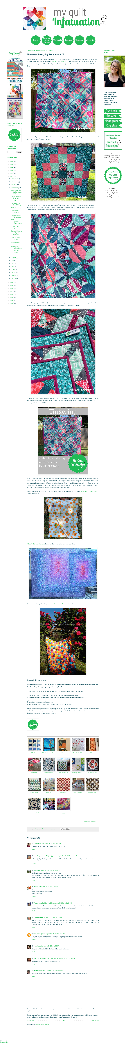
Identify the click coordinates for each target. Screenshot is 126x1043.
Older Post (95, 1020)
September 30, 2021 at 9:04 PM (66, 958)
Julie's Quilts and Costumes (36, 544)
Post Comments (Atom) (42, 1024)
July (12, 260)
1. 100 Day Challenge (34, 752)
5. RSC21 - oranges (92, 752)
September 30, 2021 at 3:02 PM (53, 917)
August (13, 257)
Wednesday (64, 61)
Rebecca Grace (38, 917)
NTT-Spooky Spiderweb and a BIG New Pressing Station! (16, 250)
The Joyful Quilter (39, 934)
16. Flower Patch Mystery (34, 812)
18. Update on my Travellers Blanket (63, 812)
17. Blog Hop (48, 812)
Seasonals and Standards (15, 243)
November (14, 182)
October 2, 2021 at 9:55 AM (54, 970)
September (14, 188)
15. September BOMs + (92, 792)
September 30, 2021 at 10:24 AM (50, 870)
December (14, 179)
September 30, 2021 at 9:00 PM (50, 946)
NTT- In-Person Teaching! (16, 238)
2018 (11, 288)
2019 (11, 285)
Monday (54, 61)
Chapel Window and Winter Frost (16, 198)
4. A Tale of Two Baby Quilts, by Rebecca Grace (77, 753)
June (13, 263)
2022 (11, 173)
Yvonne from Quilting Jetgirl (43, 903)
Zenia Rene (37, 946)
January (13, 278)
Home (63, 1020)
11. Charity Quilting (34, 792)
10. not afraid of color (92, 772)
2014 (11, 300)
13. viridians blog (63, 792)
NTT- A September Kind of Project (16, 221)
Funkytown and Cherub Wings (16, 204)
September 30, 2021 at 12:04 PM (48, 886)
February (14, 275)
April (13, 269)
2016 (11, 294)
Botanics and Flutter (15, 227)
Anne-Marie (37, 843)
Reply (33, 849)
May (13, 266)
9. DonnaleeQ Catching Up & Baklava (77, 773)
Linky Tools (86, 821)
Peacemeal (37, 870)
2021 (11, 176)
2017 (11, 291)
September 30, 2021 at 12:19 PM (62, 903)
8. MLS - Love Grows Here (63, 772)
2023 (11, 170)
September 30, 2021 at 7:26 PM (55, 934)
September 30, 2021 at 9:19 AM (67, 856)
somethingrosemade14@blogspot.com (45, 856)
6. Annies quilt (34, 772)
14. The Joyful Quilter (77, 792)
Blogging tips (4, 1042)
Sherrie (36, 886)
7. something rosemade (48, 772)
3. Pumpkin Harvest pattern (63, 752)
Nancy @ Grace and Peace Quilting (45, 958)
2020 (11, 282)
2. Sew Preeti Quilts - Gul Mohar (48, 752)
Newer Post (30, 1020)
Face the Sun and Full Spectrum (16, 216)
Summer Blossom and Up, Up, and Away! (16, 232)
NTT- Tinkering (16, 208)
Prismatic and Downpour (15, 211)
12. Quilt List (48, 792)
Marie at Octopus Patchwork (57, 604)
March (13, 272)
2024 (11, 167)
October (14, 185)
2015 (11, 297)
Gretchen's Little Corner (89, 491)
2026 (11, 161)
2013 (11, 303)
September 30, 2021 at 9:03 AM (51, 843)
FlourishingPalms (40, 970)
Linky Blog (92, 821)
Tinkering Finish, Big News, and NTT (16, 192)
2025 (11, 164)
